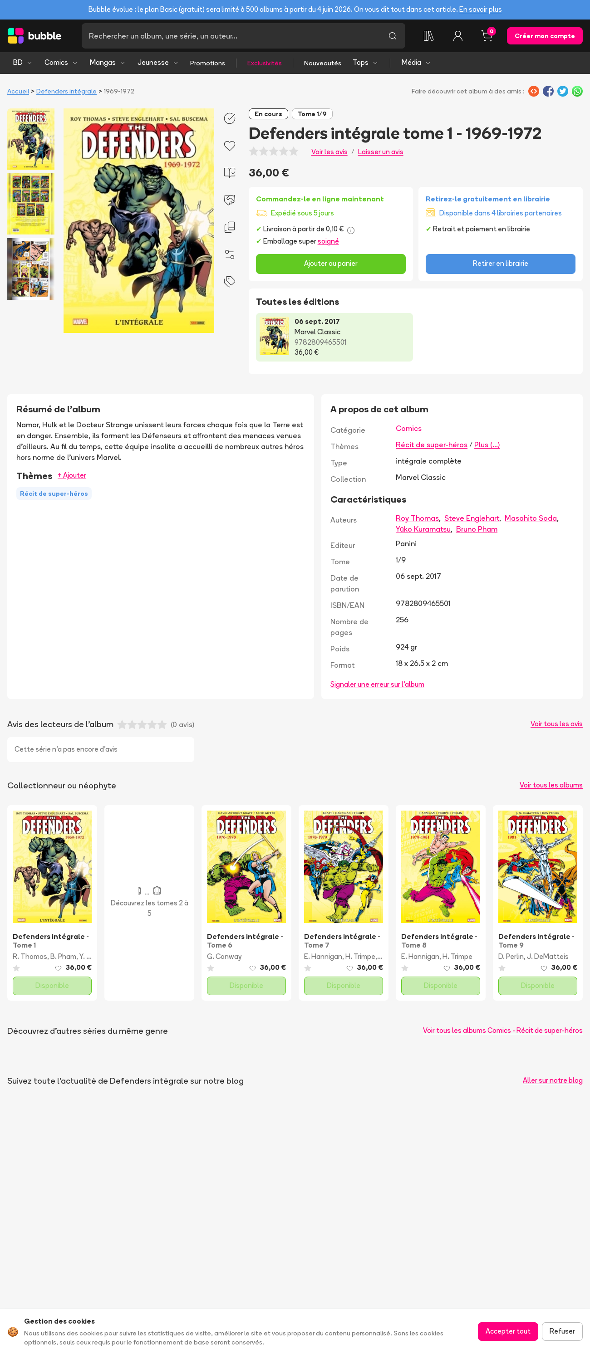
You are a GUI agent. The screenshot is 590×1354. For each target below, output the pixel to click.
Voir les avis (329, 151)
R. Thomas (30, 956)
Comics (61, 62)
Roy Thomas (417, 518)
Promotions (207, 63)
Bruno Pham (476, 528)
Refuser (562, 1331)
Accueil (18, 91)
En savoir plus (480, 9)
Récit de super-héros (431, 444)
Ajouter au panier (331, 263)
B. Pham (63, 956)
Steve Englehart (471, 518)
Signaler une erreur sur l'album (377, 684)
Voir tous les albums (551, 785)
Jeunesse (158, 62)
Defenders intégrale (66, 91)
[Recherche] (231, 36)
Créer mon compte (545, 36)
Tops (366, 62)
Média (416, 62)
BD (23, 62)
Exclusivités (264, 63)
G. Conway (224, 956)
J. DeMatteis (548, 956)
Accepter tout (508, 1331)
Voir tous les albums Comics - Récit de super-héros (503, 1030)
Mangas (108, 62)
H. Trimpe (360, 956)
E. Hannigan (323, 956)
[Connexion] (458, 36)
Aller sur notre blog (553, 1080)
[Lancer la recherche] (392, 36)
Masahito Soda (531, 518)
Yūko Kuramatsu (423, 528)
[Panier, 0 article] (487, 36)
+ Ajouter (72, 475)
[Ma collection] (429, 36)
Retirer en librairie (500, 263)
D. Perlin (511, 956)
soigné (328, 241)
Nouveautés (322, 63)
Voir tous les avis (557, 723)
